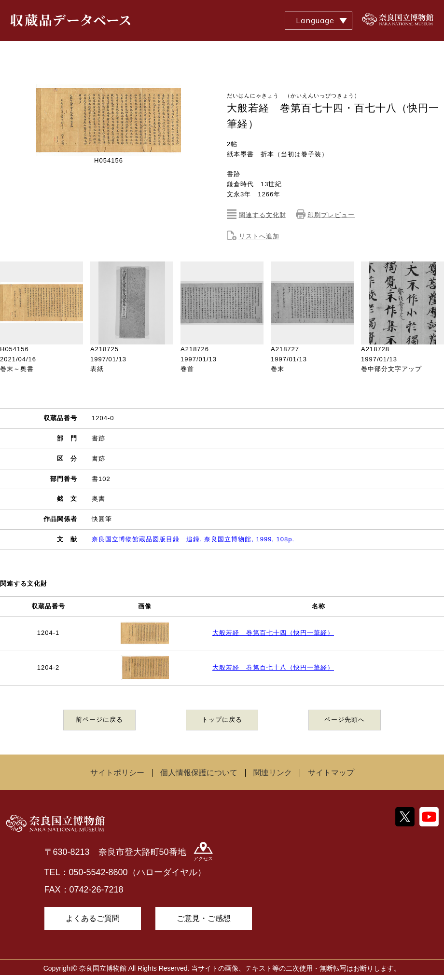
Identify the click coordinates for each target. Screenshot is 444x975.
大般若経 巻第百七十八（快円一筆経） (273, 667)
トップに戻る (222, 719)
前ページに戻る (99, 719)
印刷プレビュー (331, 215)
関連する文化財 (262, 215)
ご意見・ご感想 (204, 918)
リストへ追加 (259, 236)
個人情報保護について (198, 773)
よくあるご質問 (93, 918)
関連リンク (272, 773)
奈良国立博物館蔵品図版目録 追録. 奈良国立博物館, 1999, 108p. (193, 539)
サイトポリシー (117, 773)
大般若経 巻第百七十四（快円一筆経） (273, 632)
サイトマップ (331, 773)
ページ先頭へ (344, 719)
